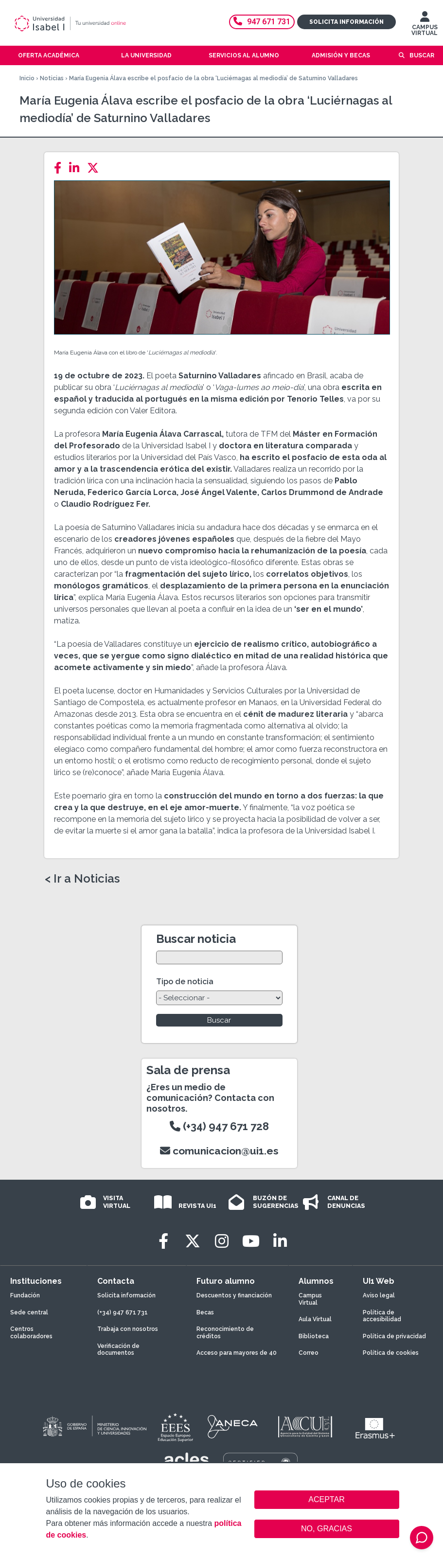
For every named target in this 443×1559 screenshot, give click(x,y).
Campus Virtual (310, 1299)
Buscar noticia (196, 939)
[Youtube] (251, 1241)
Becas (205, 1312)
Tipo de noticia (184, 981)
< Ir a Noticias (82, 879)
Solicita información (346, 21)
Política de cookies (391, 1352)
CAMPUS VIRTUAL (424, 25)
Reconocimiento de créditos (225, 1332)
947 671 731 (261, 21)
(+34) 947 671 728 (219, 1126)
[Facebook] (60, 168)
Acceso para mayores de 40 (236, 1352)
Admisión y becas (341, 55)
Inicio (27, 78)
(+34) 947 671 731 (122, 1312)
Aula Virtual (315, 1319)
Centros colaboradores (31, 1332)
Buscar (421, 55)
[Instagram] (222, 1241)
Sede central (29, 1312)
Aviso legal (379, 1295)
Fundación (25, 1295)
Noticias (52, 78)
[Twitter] (96, 168)
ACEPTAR (327, 1499)
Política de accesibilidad (382, 1316)
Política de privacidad (394, 1336)
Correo (309, 1352)
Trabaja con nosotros (127, 1329)
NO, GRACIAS (326, 1528)
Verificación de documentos (118, 1349)
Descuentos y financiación (234, 1295)
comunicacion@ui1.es (219, 1151)
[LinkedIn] (77, 168)
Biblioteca (314, 1336)
